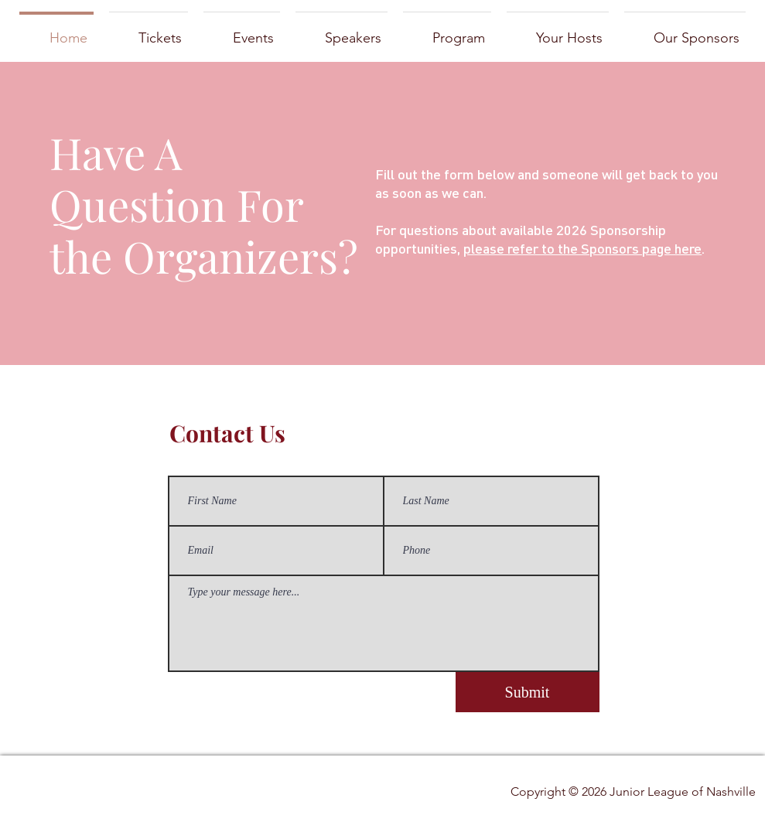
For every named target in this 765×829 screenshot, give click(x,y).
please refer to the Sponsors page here (582, 248)
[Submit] (527, 692)
